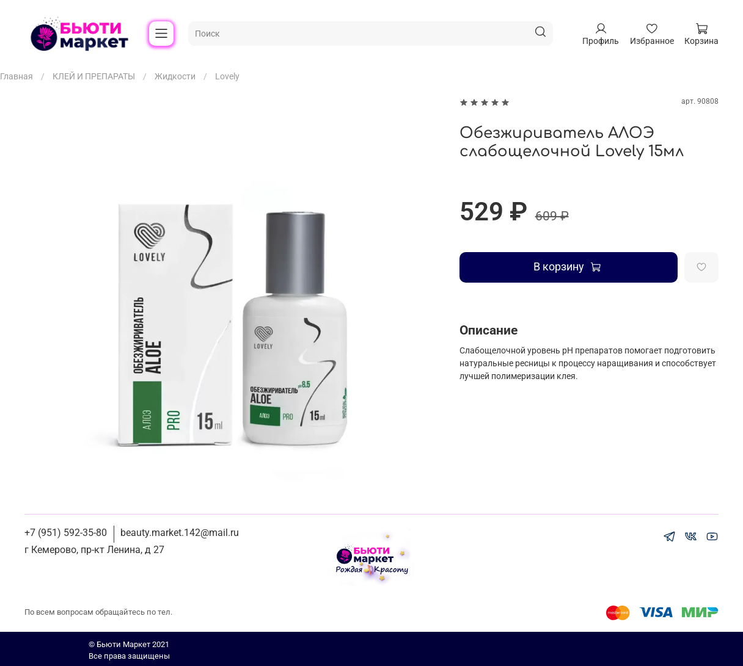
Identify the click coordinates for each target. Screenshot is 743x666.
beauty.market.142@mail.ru (179, 532)
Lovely (227, 76)
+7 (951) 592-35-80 (65, 532)
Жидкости (175, 76)
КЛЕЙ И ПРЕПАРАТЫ (94, 76)
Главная (16, 76)
